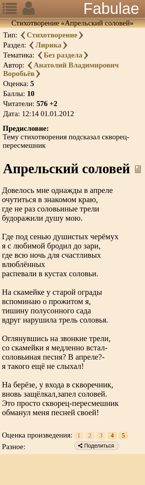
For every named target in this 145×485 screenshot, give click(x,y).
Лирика (48, 45)
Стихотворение (52, 35)
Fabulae (111, 8)
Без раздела (63, 55)
